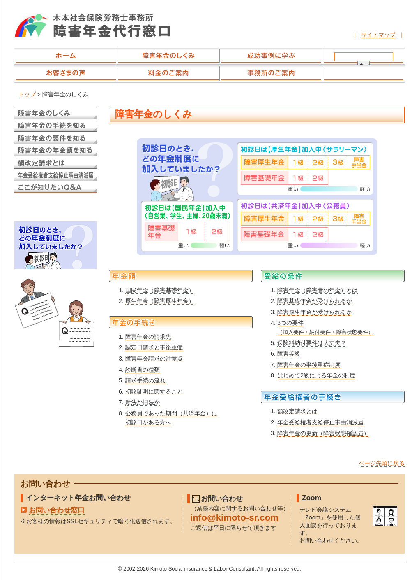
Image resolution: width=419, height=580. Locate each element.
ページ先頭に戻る (382, 463)
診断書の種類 (142, 369)
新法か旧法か (142, 402)
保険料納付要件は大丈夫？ (311, 343)
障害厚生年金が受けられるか (314, 312)
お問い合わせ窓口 (57, 510)
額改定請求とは (297, 411)
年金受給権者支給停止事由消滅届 (320, 422)
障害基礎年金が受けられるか (314, 301)
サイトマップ (378, 34)
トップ (27, 94)
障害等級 (288, 353)
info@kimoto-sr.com (234, 517)
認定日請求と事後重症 (154, 347)
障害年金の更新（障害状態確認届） (323, 433)
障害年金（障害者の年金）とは (317, 290)
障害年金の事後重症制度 (309, 364)
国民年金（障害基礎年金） (159, 290)
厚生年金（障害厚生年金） (159, 301)
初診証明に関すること (154, 391)
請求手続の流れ (145, 380)
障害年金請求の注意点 (154, 358)
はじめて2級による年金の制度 (316, 375)
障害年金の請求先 (148, 336)
